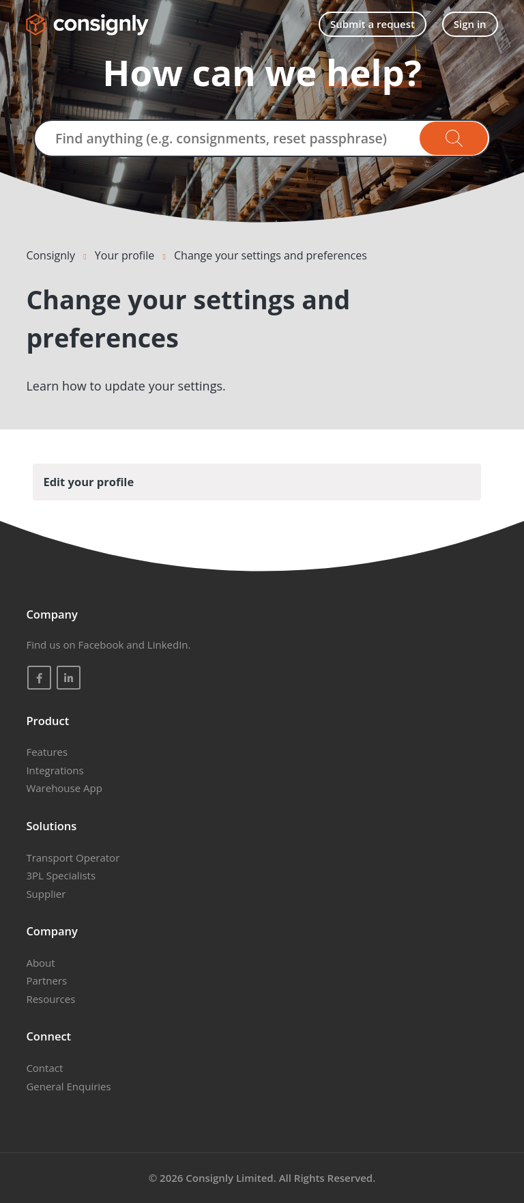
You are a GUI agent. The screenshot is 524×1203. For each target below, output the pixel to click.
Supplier (46, 894)
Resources (50, 999)
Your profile (124, 255)
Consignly (50, 255)
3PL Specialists (61, 875)
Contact (44, 1068)
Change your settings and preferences (270, 255)
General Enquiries (68, 1086)
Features (47, 752)
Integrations (54, 770)
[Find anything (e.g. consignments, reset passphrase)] (262, 138)
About (40, 963)
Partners (46, 980)
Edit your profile (88, 482)
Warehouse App (64, 788)
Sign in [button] (470, 24)
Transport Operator (72, 857)
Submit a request (372, 24)
